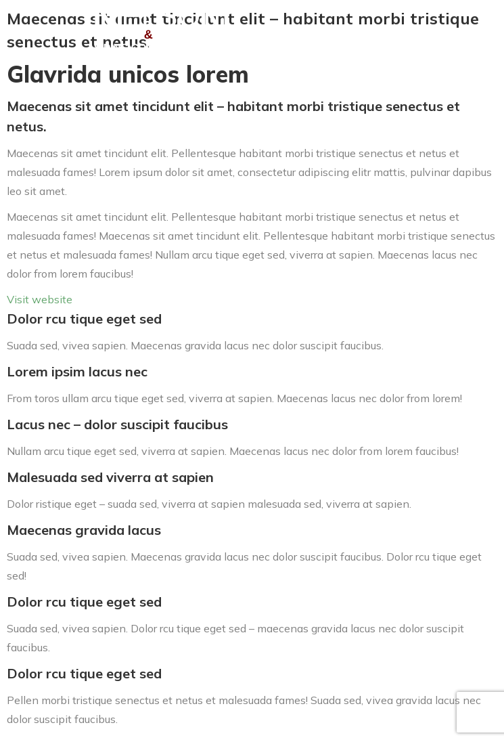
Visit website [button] (39, 299)
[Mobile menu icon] (473, 30)
